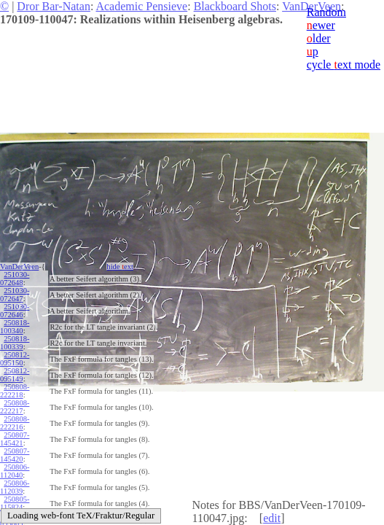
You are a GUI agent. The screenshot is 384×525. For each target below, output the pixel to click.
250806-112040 (14, 471)
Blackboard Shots (235, 6)
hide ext (119, 266)
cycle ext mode (343, 64)
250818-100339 (14, 343)
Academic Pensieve (141, 6)
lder (319, 38)
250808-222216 (14, 423)
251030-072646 (14, 311)
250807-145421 (14, 439)
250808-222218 (14, 391)
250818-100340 (14, 327)
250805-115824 (14, 503)
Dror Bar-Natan (53, 6)
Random (326, 12)
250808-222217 (14, 407)
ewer (321, 25)
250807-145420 (14, 455)
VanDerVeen (19, 266)
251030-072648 (14, 279)
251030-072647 (14, 295)
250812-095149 (14, 375)
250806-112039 (14, 487)
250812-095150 (14, 359)
